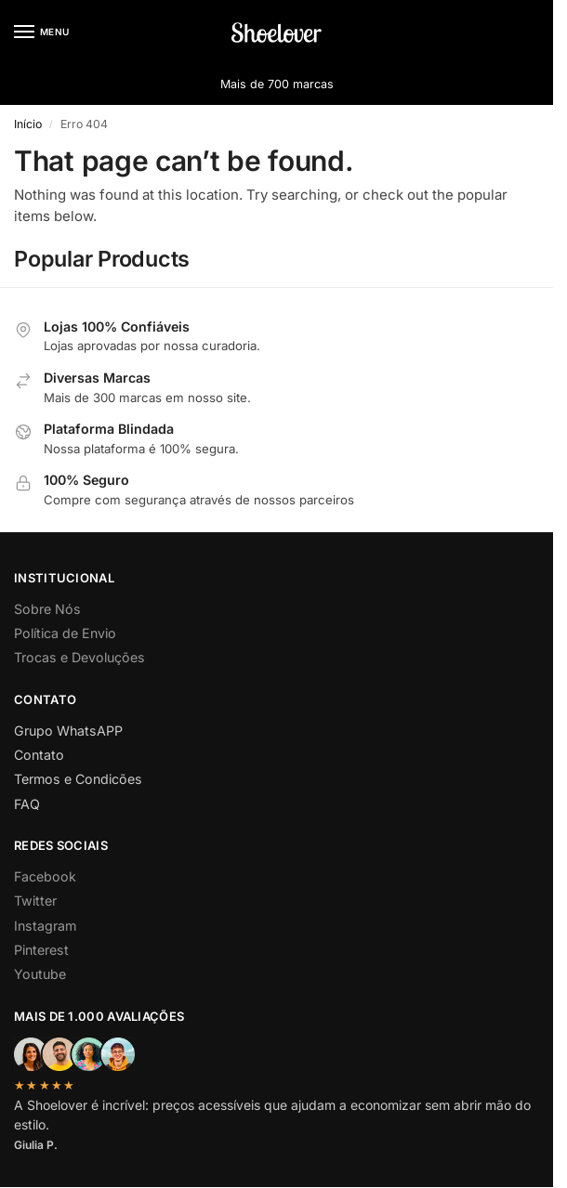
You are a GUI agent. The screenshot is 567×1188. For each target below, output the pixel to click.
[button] (523, 33)
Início (28, 124)
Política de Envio (65, 633)
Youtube (40, 974)
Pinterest (41, 950)
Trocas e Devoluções (79, 657)
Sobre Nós (47, 609)
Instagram (45, 925)
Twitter (35, 900)
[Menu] (42, 32)
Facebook (45, 876)
